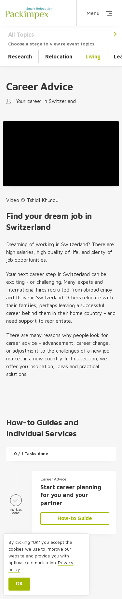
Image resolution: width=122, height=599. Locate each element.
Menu (99, 13)
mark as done (16, 503)
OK (19, 583)
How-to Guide (75, 518)
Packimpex (28, 13)
